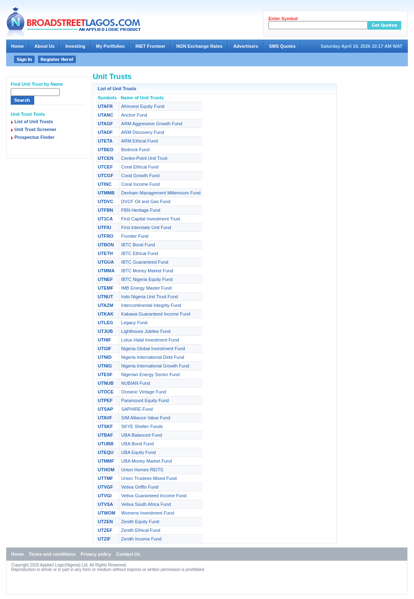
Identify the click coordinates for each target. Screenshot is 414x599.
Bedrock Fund (135, 149)
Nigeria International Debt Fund (152, 357)
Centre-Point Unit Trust (144, 158)
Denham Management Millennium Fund (161, 192)
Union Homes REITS (142, 469)
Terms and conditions (52, 554)
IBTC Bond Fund (138, 244)
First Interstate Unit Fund (146, 227)
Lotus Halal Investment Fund (150, 339)
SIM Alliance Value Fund (145, 417)
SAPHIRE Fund (137, 409)
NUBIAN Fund (135, 383)
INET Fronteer (150, 46)
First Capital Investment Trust (150, 218)
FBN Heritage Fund (140, 210)
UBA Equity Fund (138, 452)
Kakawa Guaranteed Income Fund (156, 313)
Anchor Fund (134, 114)
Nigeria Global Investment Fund (153, 348)
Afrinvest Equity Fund (143, 106)
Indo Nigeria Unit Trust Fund (149, 296)
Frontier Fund (134, 236)
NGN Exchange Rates (199, 46)
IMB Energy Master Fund (146, 287)
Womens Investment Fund (147, 512)
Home (17, 46)
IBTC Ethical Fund (139, 253)
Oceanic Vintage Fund (143, 391)
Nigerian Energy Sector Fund (150, 374)
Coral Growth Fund (140, 175)
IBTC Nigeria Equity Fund (147, 279)
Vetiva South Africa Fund (146, 504)
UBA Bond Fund (137, 443)
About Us (45, 46)
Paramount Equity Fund (145, 400)
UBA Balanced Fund (141, 435)
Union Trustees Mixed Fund (149, 478)
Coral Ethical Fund (140, 166)
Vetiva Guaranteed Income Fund (153, 495)
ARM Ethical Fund (139, 140)
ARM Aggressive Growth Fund (151, 123)
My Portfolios (110, 46)
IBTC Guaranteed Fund (144, 262)
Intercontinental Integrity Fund (151, 305)
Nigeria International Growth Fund (155, 365)
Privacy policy (96, 554)
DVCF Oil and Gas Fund (145, 201)
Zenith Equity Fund (140, 521)
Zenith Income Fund (141, 538)
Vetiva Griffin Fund (139, 486)
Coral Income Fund (140, 184)
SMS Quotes (282, 46)
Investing (75, 46)
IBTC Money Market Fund (147, 270)
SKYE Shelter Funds (142, 426)
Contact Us (128, 554)
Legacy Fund (134, 322)
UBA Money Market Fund (146, 461)
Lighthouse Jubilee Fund (146, 331)
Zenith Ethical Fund (140, 530)
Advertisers (246, 46)
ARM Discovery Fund (142, 132)
